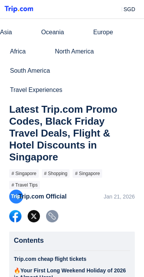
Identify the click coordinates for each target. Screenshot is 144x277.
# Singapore (24, 173)
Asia (6, 32)
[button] (124, 9)
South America (30, 70)
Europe (103, 32)
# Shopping (56, 173)
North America (74, 51)
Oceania (52, 32)
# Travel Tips (25, 185)
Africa (18, 51)
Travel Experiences (36, 90)
